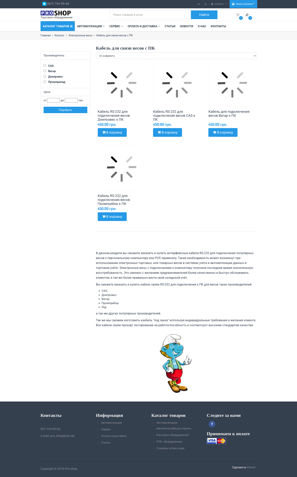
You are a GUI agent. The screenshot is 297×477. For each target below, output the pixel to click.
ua (198, 3)
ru (205, 3)
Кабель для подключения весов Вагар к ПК (228, 113)
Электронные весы (80, 35)
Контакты (218, 26)
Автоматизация (91, 26)
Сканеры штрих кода (170, 448)
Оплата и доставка (144, 26)
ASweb (251, 467)
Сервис (116, 26)
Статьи (170, 26)
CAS (49, 66)
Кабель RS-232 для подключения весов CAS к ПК (174, 115)
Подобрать (65, 109)
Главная (46, 35)
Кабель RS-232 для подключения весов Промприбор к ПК (114, 200)
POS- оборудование (169, 441)
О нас (202, 26)
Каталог (60, 35)
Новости (186, 26)
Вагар (50, 71)
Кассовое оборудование (172, 435)
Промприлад (54, 82)
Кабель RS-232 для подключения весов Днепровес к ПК (114, 115)
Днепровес (53, 76)
